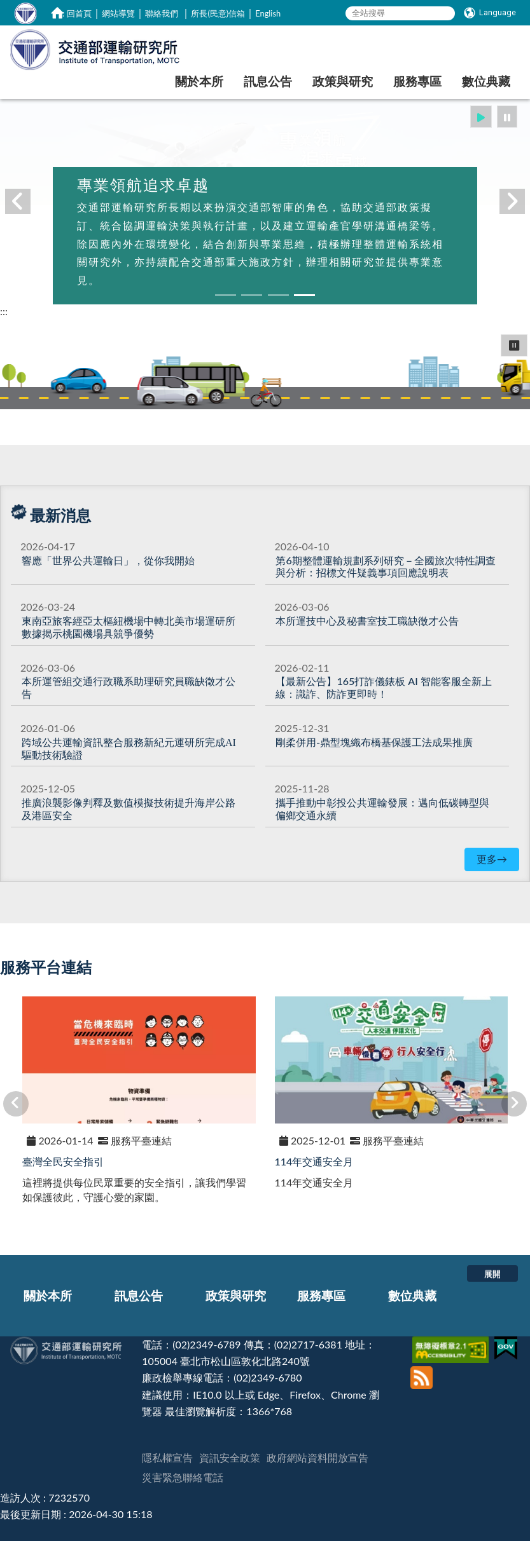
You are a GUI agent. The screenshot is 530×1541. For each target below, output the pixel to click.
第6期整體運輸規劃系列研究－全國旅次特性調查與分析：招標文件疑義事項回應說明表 (385, 566)
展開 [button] (492, 1273)
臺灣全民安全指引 (63, 1161)
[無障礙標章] (452, 1344)
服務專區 (321, 1295)
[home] (57, 12)
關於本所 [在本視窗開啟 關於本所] (199, 81)
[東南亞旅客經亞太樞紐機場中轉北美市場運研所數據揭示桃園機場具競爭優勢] (128, 626)
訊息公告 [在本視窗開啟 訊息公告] (268, 81)
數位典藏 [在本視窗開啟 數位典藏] (486, 81)
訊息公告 (139, 1295)
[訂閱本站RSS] (421, 1371)
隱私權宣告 (167, 1457)
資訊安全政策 (229, 1457)
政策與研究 (236, 1295)
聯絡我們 (161, 13)
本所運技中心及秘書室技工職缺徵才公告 (367, 620)
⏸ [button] (514, 345)
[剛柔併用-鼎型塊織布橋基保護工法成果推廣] (373, 742)
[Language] (490, 12)
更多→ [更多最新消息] (492, 859)
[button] (481, 116)
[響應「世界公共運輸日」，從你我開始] (108, 560)
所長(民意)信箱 (218, 13)
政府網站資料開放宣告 (317, 1457)
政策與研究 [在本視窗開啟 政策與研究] (342, 81)
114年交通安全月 (314, 1161)
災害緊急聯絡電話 (182, 1477)
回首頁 (79, 13)
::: (62, 13)
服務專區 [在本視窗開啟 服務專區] (417, 81)
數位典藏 (412, 1295)
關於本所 (48, 1295)
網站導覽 (118, 13)
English (268, 13)
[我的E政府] (507, 1344)
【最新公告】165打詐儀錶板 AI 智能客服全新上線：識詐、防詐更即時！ (383, 687)
